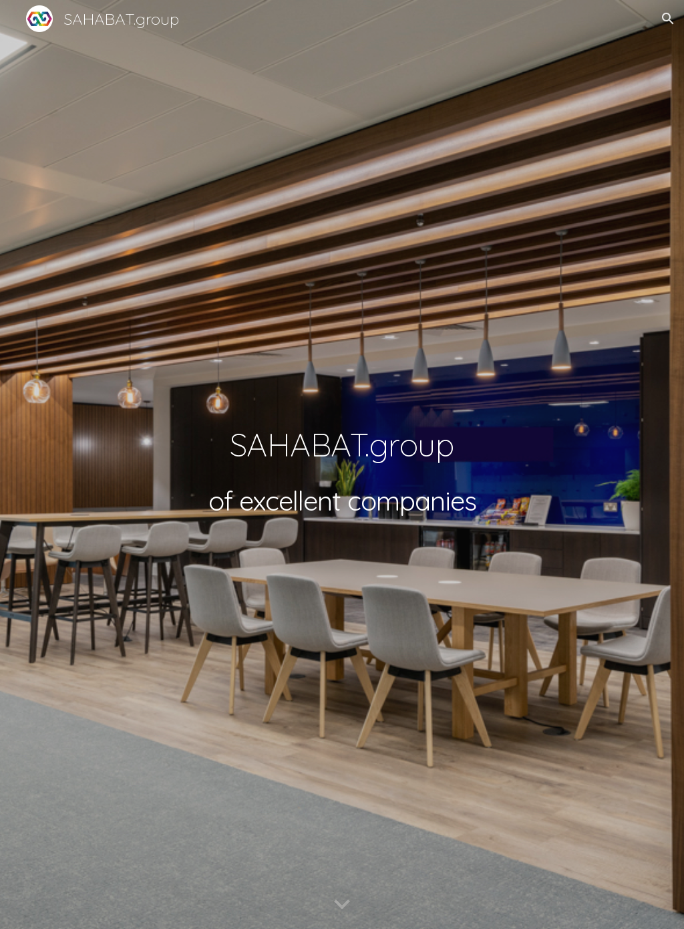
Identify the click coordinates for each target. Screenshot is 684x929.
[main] (342, 464)
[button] (668, 19)
